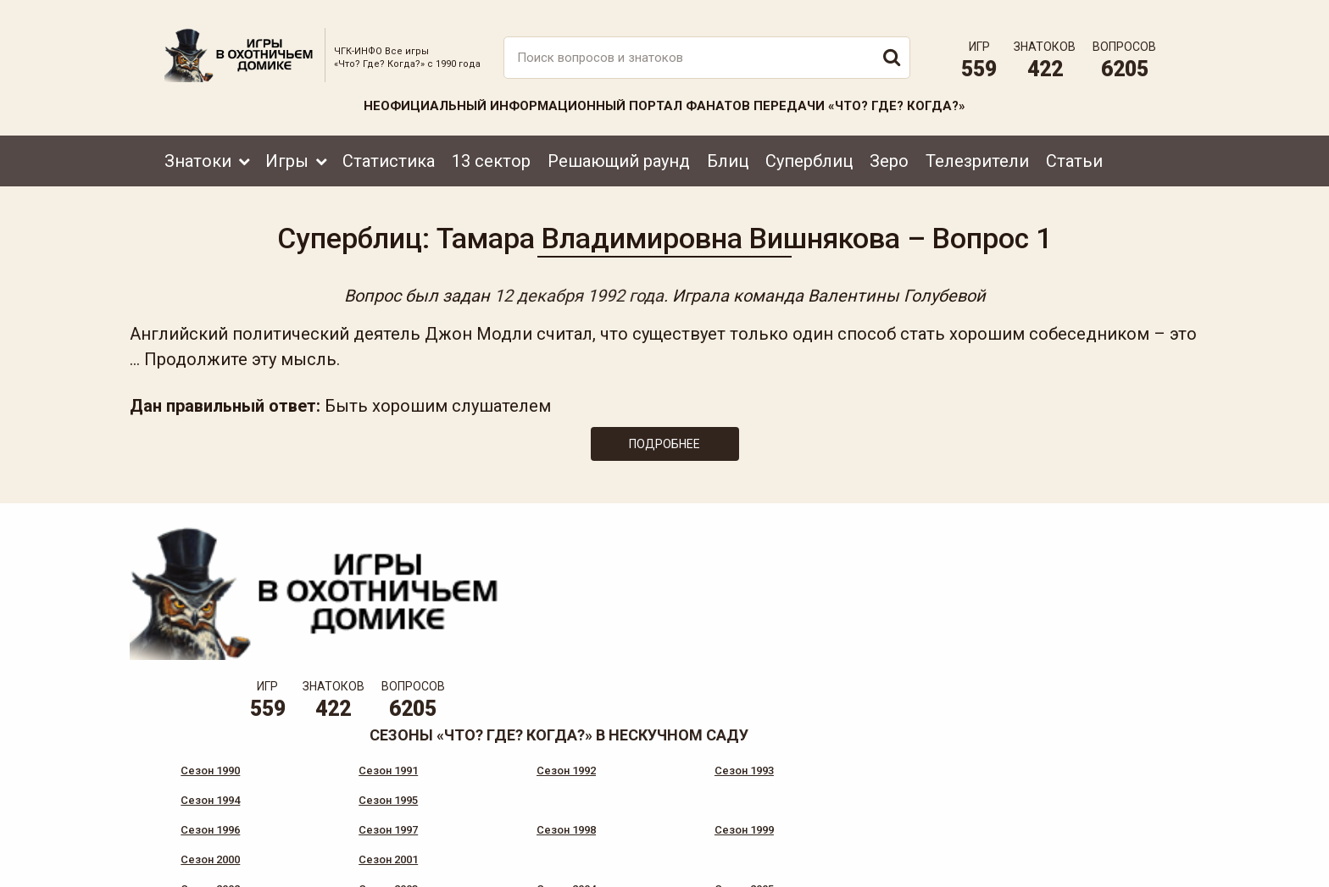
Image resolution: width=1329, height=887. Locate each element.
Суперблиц (809, 150)
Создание (1104, 857)
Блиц (727, 150)
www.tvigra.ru (789, 798)
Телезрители (977, 150)
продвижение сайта (1125, 867)
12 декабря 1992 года (579, 290)
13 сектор (491, 150)
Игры (287, 150)
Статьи (1074, 150)
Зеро (889, 150)
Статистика (388, 150)
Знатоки (197, 150)
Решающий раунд (619, 150)
